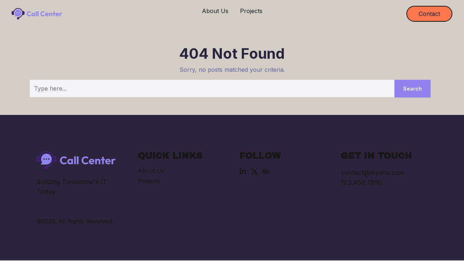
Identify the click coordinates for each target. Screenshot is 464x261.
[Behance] (266, 171)
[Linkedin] (242, 171)
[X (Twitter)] (254, 171)
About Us (215, 11)
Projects (251, 11)
